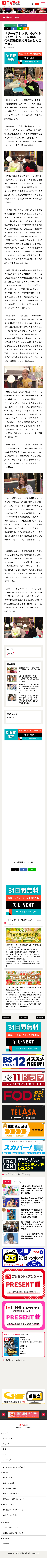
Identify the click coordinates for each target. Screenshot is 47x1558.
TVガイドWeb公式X (10, 1517)
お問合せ (6, 1540)
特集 (4, 1450)
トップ (5, 1433)
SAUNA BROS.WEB (10, 1489)
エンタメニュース (11, 25)
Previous (4, 1415)
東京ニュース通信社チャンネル (14, 1500)
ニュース (6, 1444)
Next (43, 1415)
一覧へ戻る (23, 1017)
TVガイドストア (8, 1506)
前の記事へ (6, 1017)
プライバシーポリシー (10, 1529)
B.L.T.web (6, 1473)
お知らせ (6, 1524)
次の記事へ (40, 1017)
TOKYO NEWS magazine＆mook (14, 1468)
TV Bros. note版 (9, 1484)
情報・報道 (24, 25)
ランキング (7, 1460)
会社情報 (6, 1545)
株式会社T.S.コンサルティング (13, 1511)
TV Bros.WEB (8, 1479)
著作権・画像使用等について (13, 1535)
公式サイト (11, 718)
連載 (4, 1455)
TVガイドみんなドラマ (11, 1495)
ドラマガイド (7, 1439)
